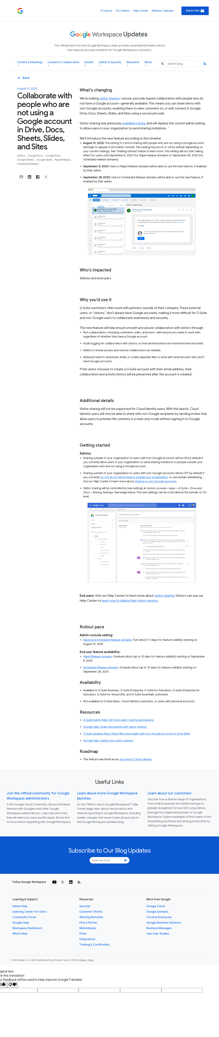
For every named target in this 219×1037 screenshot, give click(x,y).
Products (106, 11)
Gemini (88, 64)
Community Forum (24, 917)
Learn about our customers (169, 793)
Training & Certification (94, 944)
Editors (21, 155)
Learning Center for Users (29, 911)
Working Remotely (91, 917)
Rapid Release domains (97, 656)
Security (84, 906)
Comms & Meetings (30, 64)
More (148, 64)
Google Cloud (155, 906)
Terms (91, 960)
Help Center (140, 11)
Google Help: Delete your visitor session (108, 740)
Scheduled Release (27, 163)
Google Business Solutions (163, 922)
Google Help (20, 922)
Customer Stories (90, 911)
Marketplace (87, 928)
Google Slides (45, 159)
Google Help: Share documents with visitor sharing (115, 727)
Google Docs (35, 155)
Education (132, 64)
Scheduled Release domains (100, 667)
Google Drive (53, 155)
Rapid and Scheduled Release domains (107, 640)
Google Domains (157, 911)
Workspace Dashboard (27, 928)
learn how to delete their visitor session (130, 601)
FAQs (82, 933)
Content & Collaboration (63, 64)
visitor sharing (109, 98)
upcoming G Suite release (135, 759)
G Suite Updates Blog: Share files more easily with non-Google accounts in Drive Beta (136, 734)
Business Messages (159, 928)
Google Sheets (25, 159)
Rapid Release (63, 159)
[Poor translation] (12, 985)
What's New (20, 933)
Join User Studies (157, 933)
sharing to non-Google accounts (155, 481)
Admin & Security (110, 64)
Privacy (83, 960)
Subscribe (195, 11)
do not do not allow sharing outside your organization (134, 477)
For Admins (123, 11)
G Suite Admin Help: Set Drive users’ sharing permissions (118, 720)
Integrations (87, 939)
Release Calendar (163, 11)
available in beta (133, 123)
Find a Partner (88, 922)
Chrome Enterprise (158, 917)
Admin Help (19, 906)
